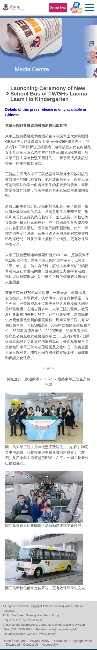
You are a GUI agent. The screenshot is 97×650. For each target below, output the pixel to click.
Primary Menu (89, 8)
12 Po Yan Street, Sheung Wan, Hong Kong (31, 615)
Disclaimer (60, 641)
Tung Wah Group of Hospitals (14, 9)
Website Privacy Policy (41, 634)
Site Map (20, 641)
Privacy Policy (39, 641)
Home (7, 641)
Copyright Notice (81, 641)
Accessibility (50, 644)
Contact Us (30, 644)
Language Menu (76, 8)
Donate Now (58, 7)
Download (13, 644)
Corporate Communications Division (62, 624)
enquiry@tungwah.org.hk (60, 629)
